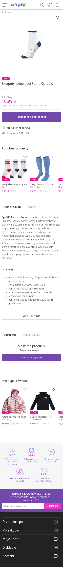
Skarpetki (8, 12)
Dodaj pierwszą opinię (32, 357)
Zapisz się (52, 505)
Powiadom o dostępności (31, 116)
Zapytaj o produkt (31, 316)
